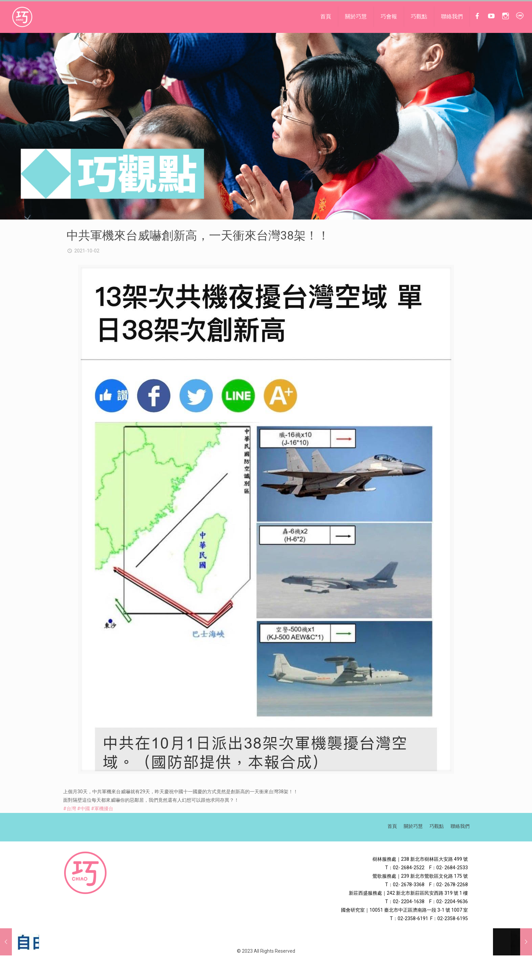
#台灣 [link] (69, 808)
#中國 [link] (83, 808)
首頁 (392, 826)
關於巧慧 (413, 826)
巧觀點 (437, 826)
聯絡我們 (460, 826)
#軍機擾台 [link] (102, 808)
